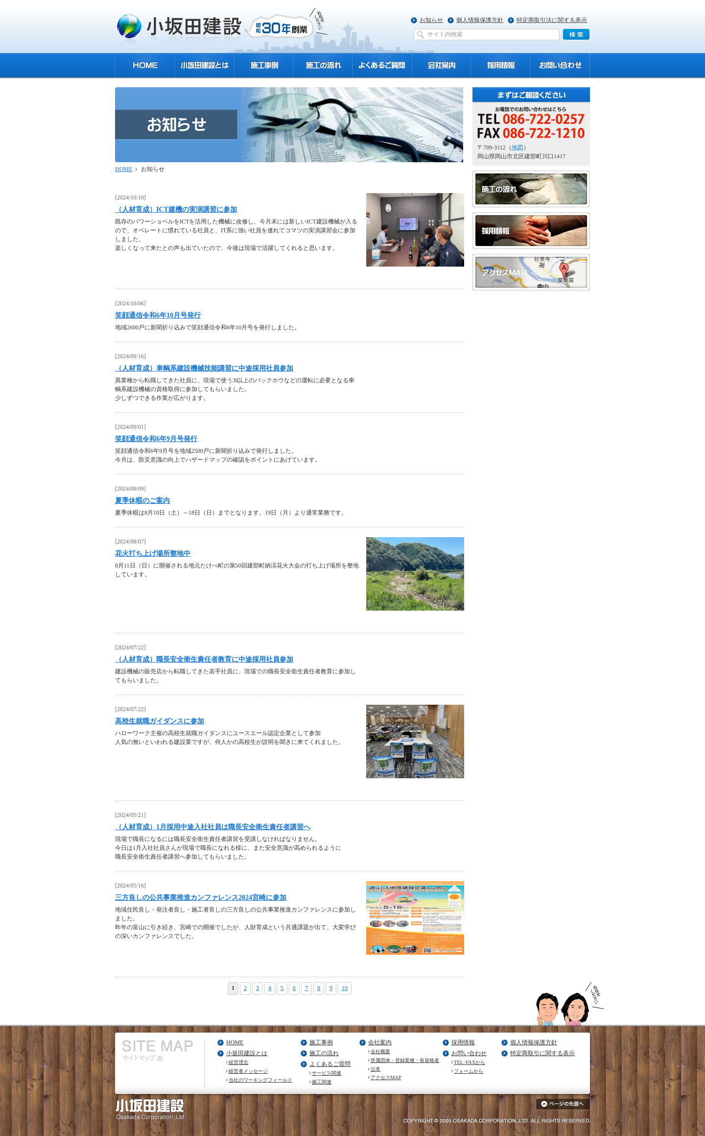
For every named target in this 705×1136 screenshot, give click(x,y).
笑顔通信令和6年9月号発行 (156, 439)
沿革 (375, 1069)
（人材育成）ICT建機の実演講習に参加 (176, 209)
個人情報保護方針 (479, 20)
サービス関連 (326, 1073)
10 (345, 988)
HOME (123, 169)
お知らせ (431, 20)
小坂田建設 (222, 26)
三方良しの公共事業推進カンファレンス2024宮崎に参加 (200, 897)
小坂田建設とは (246, 1053)
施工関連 (321, 1082)
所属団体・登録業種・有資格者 (405, 1060)
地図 (517, 147)
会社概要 (380, 1051)
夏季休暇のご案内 (142, 500)
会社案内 (380, 1042)
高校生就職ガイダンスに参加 (159, 721)
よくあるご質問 (330, 1064)
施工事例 (321, 1042)
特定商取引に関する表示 (542, 1053)
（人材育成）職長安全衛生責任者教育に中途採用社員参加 (204, 659)
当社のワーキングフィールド (260, 1080)
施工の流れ (324, 1053)
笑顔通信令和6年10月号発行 (158, 315)
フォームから (468, 1071)
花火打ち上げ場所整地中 (152, 553)
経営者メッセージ (248, 1071)
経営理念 (238, 1062)
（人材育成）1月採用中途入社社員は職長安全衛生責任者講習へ (212, 827)
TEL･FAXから (469, 1062)
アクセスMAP (386, 1077)
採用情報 (463, 1042)
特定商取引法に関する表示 (552, 20)
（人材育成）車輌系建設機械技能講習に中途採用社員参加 (204, 368)
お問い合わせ (469, 1053)
